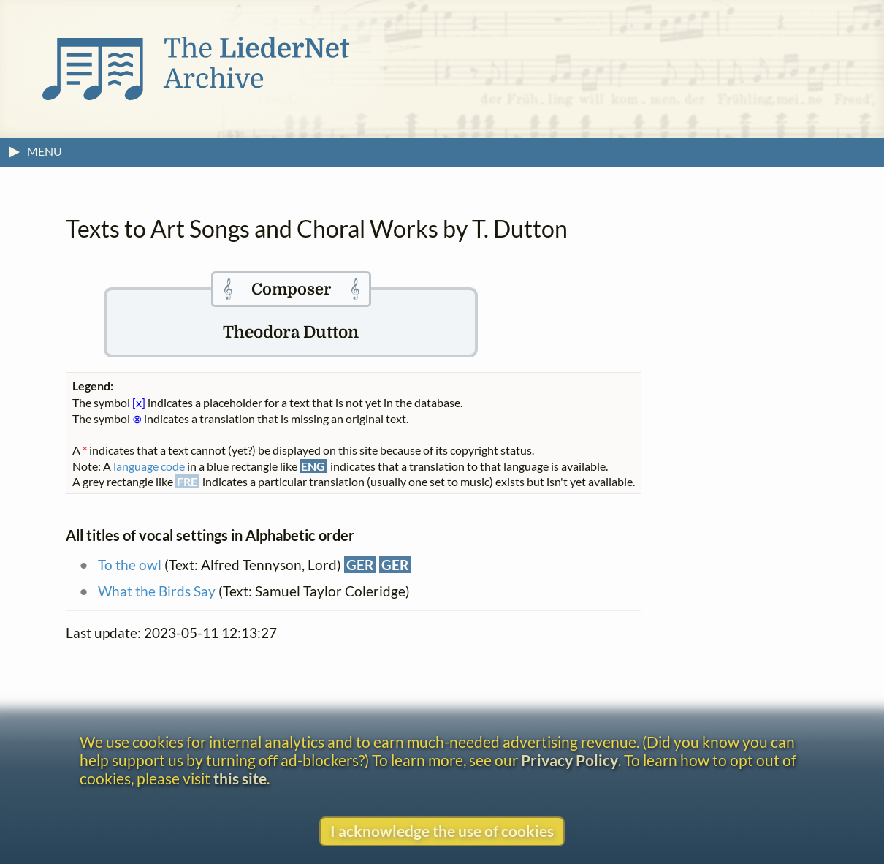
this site (240, 778)
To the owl (129, 564)
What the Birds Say (157, 591)
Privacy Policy (569, 760)
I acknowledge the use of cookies (442, 831)
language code (149, 466)
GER (359, 564)
